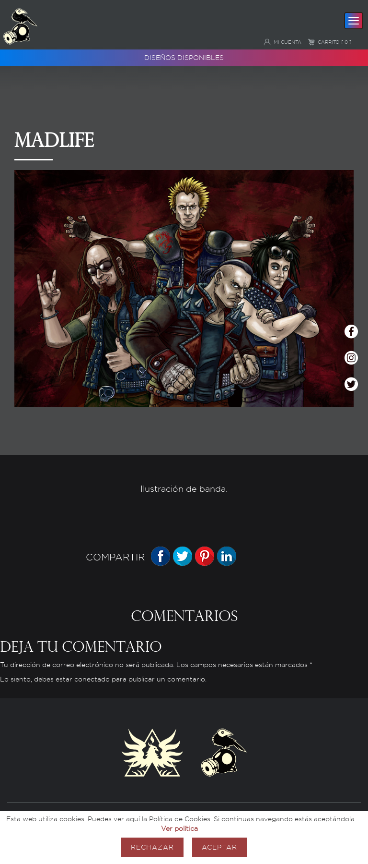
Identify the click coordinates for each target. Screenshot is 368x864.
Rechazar (152, 847)
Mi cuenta (282, 42)
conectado (92, 679)
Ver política (179, 828)
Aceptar (219, 847)
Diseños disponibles (184, 57)
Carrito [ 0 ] (329, 42)
